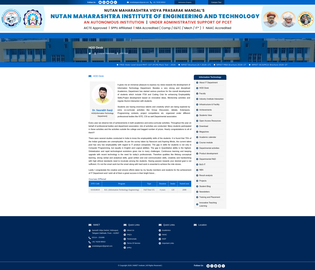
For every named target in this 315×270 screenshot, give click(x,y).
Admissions (128, 36)
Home (89, 36)
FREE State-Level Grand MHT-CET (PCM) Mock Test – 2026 (157, 64)
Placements (139, 36)
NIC (175, 36)
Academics (118, 36)
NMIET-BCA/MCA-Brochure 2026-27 (279, 64)
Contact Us (224, 36)
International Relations (200, 36)
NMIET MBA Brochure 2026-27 (240, 64)
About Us (97, 36)
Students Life (160, 36)
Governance (107, 36)
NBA (181, 36)
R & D (187, 36)
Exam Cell (214, 36)
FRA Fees (149, 36)
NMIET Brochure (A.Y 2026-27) (205, 64)
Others (169, 36)
